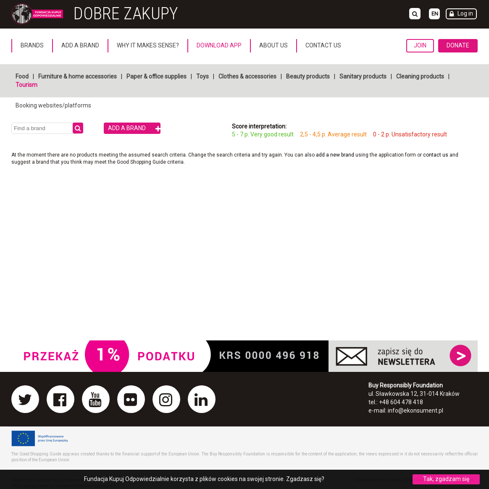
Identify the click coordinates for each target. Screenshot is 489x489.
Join (420, 45)
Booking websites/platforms (53, 105)
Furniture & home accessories (77, 76)
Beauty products (308, 76)
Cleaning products (420, 76)
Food (22, 76)
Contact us (323, 45)
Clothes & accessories (247, 76)
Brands (32, 45)
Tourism (26, 84)
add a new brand (335, 155)
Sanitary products (362, 76)
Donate (458, 45)
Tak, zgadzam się (446, 479)
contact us (436, 155)
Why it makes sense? (148, 45)
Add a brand (80, 45)
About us (273, 45)
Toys (202, 76)
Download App (219, 45)
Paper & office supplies (156, 76)
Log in (465, 13)
